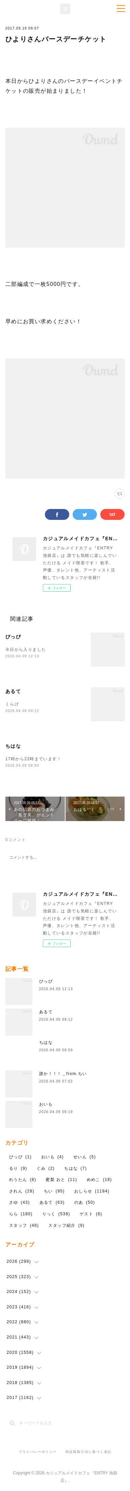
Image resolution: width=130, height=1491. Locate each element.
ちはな (13, 746)
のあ (84, 1202)
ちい (54, 1191)
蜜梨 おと (61, 1179)
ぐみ (45, 1168)
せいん (84, 1156)
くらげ (12, 704)
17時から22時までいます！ (33, 759)
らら (21, 1214)
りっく (56, 1214)
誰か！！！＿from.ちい (63, 1073)
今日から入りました (28, 649)
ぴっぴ (13, 636)
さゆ (19, 1202)
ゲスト (91, 1214)
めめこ (99, 1179)
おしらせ (92, 1191)
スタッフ (24, 1225)
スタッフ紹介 (66, 1225)
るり (18, 1168)
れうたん (22, 1179)
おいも (46, 1104)
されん (21, 1191)
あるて (13, 691)
